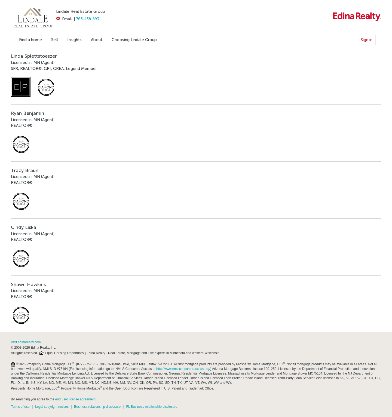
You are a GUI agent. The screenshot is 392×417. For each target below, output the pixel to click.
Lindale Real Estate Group (80, 11)
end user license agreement (75, 399)
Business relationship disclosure (97, 407)
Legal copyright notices (52, 407)
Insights (74, 40)
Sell (54, 40)
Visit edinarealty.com (26, 342)
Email (64, 19)
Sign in (366, 40)
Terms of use (20, 407)
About (96, 40)
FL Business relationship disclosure (151, 407)
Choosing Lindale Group (134, 40)
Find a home (30, 40)
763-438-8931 (88, 19)
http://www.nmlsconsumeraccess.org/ (183, 369)
